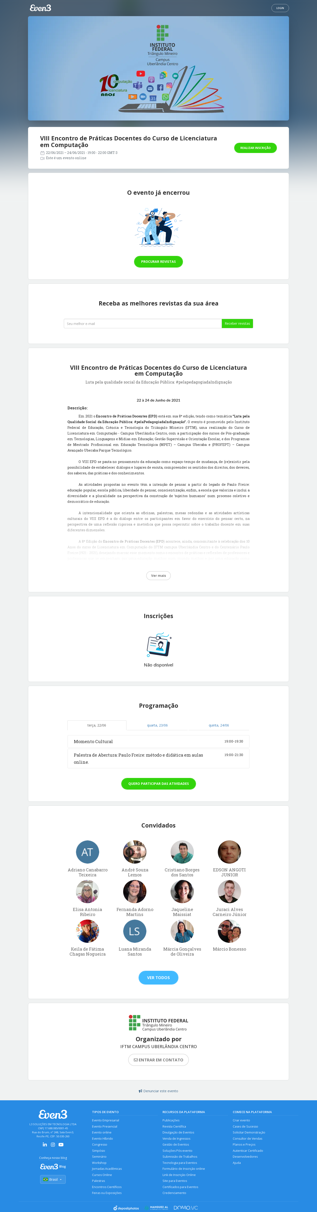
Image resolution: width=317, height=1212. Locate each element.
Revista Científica (174, 1126)
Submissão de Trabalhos (180, 1157)
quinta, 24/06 (219, 725)
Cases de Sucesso (245, 1126)
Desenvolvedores (245, 1157)
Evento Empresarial (105, 1120)
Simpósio (98, 1151)
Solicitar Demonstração (249, 1132)
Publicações (171, 1120)
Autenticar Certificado (248, 1151)
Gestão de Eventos (176, 1145)
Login (280, 8)
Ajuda (237, 1163)
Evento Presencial (104, 1126)
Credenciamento (174, 1193)
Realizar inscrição (255, 148)
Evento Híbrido (102, 1139)
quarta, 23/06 (157, 725)
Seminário (99, 1157)
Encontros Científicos (106, 1187)
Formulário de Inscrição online (184, 1169)
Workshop (99, 1163)
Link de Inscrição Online (179, 1175)
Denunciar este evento (158, 1091)
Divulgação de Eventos (178, 1132)
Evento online (102, 1132)
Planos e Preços (244, 1145)
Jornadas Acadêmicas (107, 1169)
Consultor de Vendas (247, 1139)
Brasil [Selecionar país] (53, 1179)
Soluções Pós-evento (177, 1151)
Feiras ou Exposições (106, 1193)
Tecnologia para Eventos (180, 1163)
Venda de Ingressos (176, 1139)
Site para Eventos (175, 1181)
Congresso (99, 1145)
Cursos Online (102, 1175)
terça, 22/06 (97, 725)
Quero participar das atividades (158, 783)
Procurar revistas (158, 261)
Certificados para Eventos (180, 1187)
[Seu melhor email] (143, 323)
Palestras (98, 1181)
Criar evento (241, 1120)
